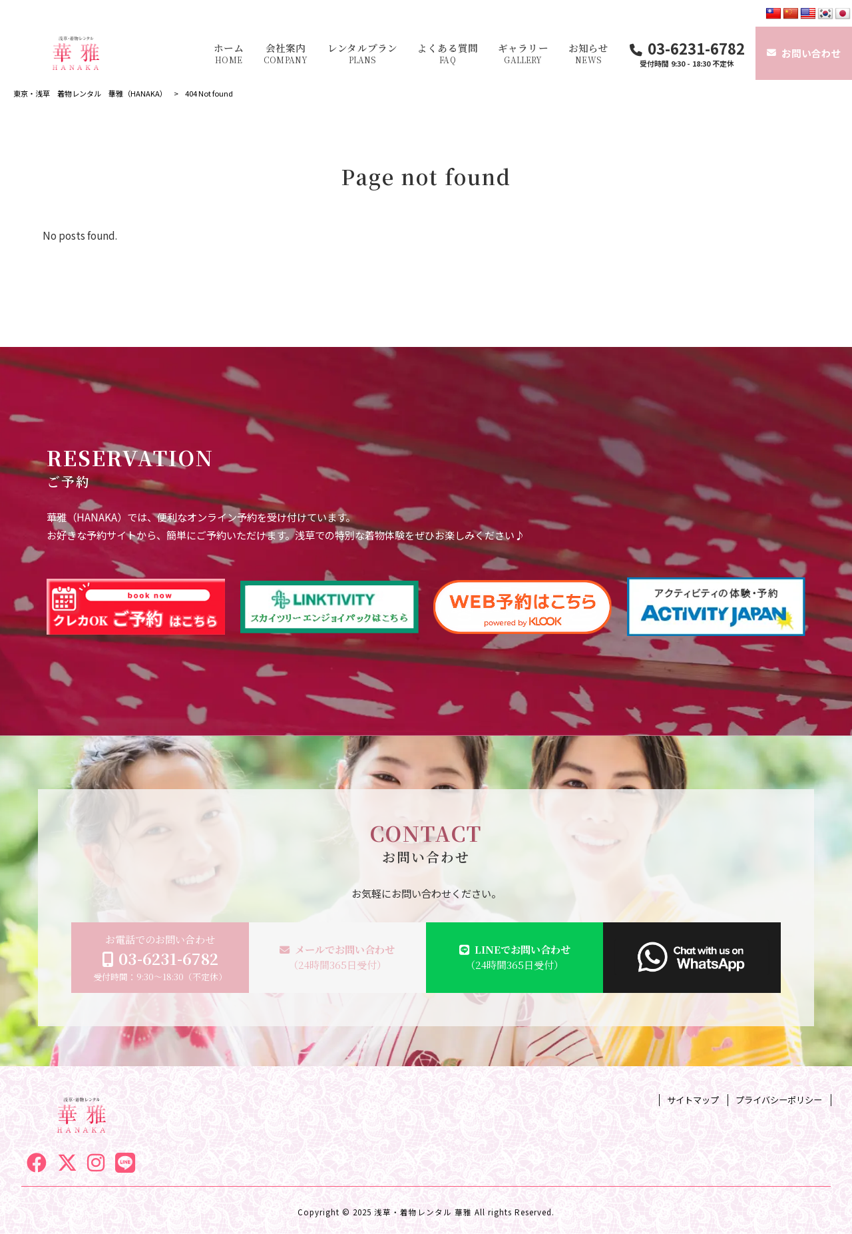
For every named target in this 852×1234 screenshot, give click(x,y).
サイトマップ (693, 1100)
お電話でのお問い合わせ (160, 957)
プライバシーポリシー (779, 1100)
